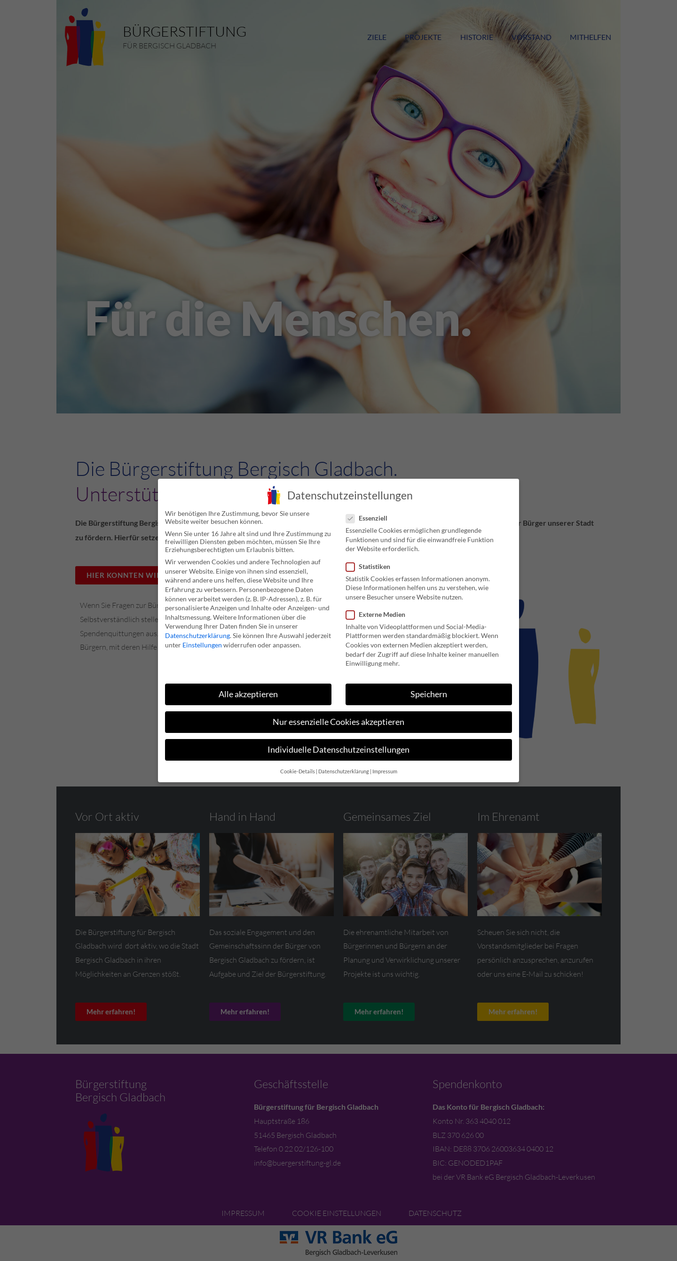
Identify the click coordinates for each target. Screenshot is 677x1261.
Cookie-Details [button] (297, 770)
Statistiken (371, 565)
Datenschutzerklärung (197, 634)
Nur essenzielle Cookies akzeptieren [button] (338, 721)
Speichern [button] (428, 693)
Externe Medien (378, 613)
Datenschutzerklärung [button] (343, 770)
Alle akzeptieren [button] (248, 693)
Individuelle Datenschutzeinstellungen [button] (338, 749)
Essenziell (370, 518)
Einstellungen (202, 644)
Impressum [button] (384, 770)
